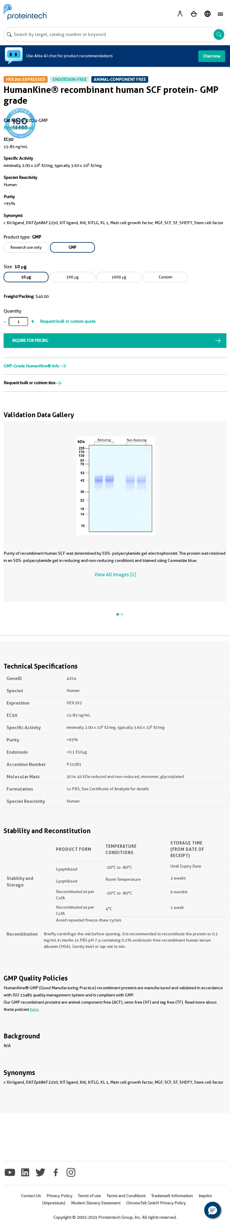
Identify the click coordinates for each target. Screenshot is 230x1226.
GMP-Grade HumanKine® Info (35, 366)
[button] (212, 1210)
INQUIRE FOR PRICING (30, 340)
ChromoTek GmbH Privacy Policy (156, 1203)
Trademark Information (172, 1195)
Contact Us (31, 1195)
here (34, 1009)
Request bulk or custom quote (68, 321)
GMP (72, 247)
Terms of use (89, 1195)
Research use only (26, 247)
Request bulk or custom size (33, 382)
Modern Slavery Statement (95, 1203)
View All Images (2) (115, 574)
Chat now (211, 56)
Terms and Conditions (126, 1195)
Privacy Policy (59, 1195)
